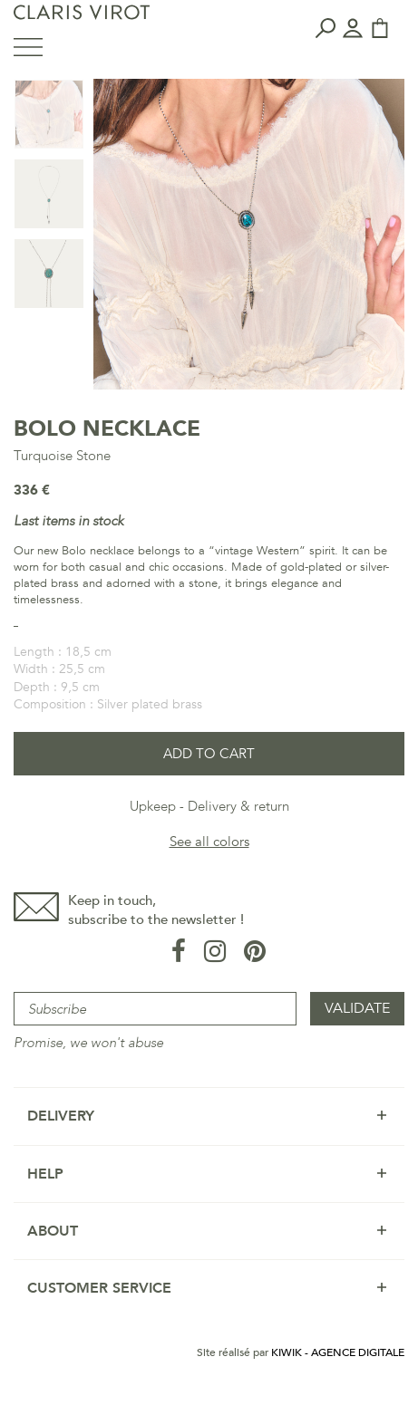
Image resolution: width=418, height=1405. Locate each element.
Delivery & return (238, 806)
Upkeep (153, 806)
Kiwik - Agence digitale (337, 1352)
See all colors (209, 841)
